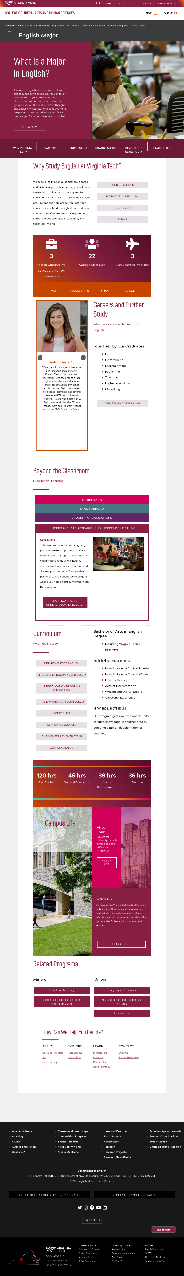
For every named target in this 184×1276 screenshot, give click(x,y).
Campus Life (161, 148)
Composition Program (72, 1136)
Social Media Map (129, 1057)
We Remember (88, 1261)
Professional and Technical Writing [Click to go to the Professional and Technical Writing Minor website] (122, 1001)
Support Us (92, 1220)
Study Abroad (158, 1141)
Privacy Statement (87, 1253)
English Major (137, 25)
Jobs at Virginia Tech (155, 1261)
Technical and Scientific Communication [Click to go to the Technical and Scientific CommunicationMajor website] (61, 1001)
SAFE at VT (117, 1261)
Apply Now (30, 126)
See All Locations (56, 1260)
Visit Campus (75, 1053)
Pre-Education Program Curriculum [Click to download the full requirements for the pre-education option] (62, 688)
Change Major (106, 148)
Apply (109, 3)
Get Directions (54, 1256)
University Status (87, 1245)
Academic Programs (119, 25)
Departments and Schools (66, 25)
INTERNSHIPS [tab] (92, 499)
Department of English (94, 25)
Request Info (79, 291)
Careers (50, 148)
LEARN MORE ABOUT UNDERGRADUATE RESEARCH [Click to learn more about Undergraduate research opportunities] (65, 602)
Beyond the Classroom (133, 150)
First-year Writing (69, 1147)
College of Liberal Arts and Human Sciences (28, 25)
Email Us (123, 1053)
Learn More (121, 944)
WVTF (148, 1253)
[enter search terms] (170, 13)
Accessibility (118, 1249)
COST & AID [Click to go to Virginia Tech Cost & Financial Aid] (122, 207)
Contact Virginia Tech (58, 1265)
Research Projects (115, 1152)
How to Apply (49, 1062)
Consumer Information (123, 1253)
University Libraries (122, 1245)
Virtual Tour (74, 1057)
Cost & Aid (117, 1257)
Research (109, 1147)
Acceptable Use (86, 1257)
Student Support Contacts (134, 1194)
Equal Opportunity (154, 1249)
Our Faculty (99, 1062)
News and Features (115, 1131)
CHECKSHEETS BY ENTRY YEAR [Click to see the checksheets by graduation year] (62, 736)
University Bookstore (156, 1257)
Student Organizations (164, 1136)
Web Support (163, 1229)
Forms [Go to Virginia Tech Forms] (122, 219)
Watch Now (107, 862)
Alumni (16, 1141)
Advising (17, 1136)
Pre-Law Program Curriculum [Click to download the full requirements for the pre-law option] (62, 701)
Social (130, 291)
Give (133, 3)
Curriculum (78, 148)
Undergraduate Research (165, 1147)
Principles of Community (91, 1249)
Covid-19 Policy (101, 1067)
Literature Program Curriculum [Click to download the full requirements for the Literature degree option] (62, 674)
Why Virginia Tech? (22, 150)
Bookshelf (18, 1152)
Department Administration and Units (50, 1194)
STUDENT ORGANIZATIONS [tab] (92, 518)
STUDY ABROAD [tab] (92, 508)
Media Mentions (68, 1152)
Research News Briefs (117, 1157)
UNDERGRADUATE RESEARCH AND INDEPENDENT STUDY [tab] (92, 528)
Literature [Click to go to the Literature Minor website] (122, 1013)
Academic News (22, 1131)
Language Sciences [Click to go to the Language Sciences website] (122, 990)
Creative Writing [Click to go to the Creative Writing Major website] (62, 990)
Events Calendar (68, 1141)
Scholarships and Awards (165, 1131)
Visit (121, 3)
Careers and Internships (73, 1131)
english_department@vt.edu (95, 1181)
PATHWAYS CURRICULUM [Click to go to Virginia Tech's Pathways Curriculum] (122, 196)
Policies (149, 1245)
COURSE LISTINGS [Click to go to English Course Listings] (122, 184)
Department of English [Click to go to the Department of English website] (122, 403)
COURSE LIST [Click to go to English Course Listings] (61, 713)
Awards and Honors (24, 1147)
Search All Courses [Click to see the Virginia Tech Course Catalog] (61, 724)
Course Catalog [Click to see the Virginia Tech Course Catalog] (62, 747)
